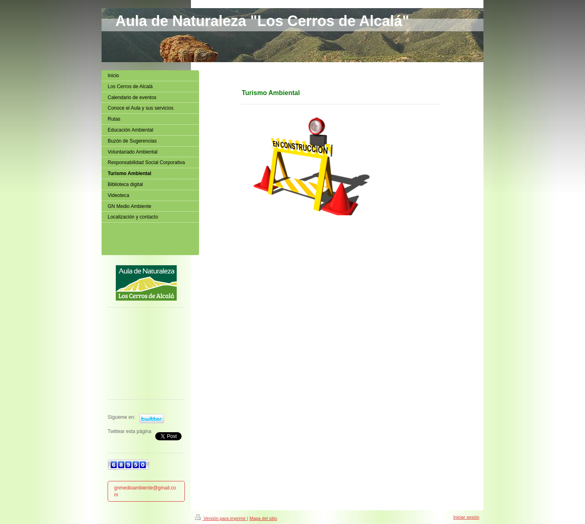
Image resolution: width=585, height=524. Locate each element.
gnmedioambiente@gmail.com (145, 491)
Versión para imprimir (221, 518)
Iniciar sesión (466, 517)
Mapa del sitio (263, 518)
